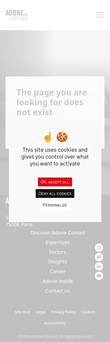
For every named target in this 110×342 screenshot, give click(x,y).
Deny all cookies (55, 193)
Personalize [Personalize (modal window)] (55, 204)
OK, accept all (55, 181)
